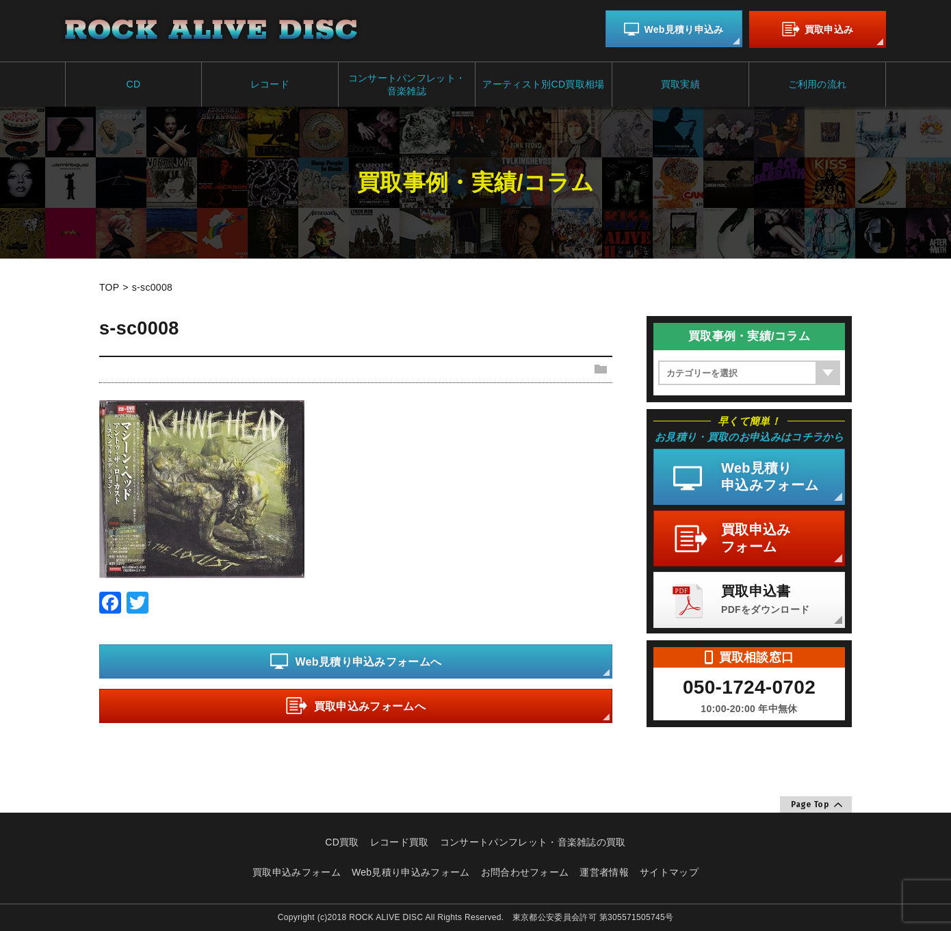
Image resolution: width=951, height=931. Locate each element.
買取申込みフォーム (296, 871)
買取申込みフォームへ (356, 706)
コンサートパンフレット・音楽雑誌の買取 (533, 841)
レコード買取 (399, 841)
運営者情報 (604, 871)
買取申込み (818, 29)
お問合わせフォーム (525, 871)
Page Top (816, 804)
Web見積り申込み (673, 29)
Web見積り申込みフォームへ (356, 662)
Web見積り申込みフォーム (411, 871)
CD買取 (342, 841)
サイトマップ (669, 871)
